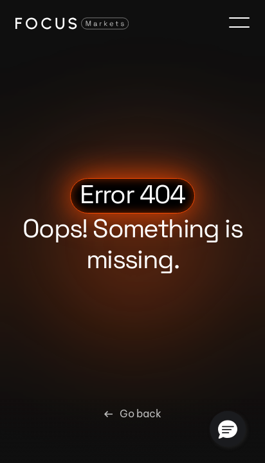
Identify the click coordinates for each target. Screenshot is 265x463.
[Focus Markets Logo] (72, 23)
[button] (228, 429)
